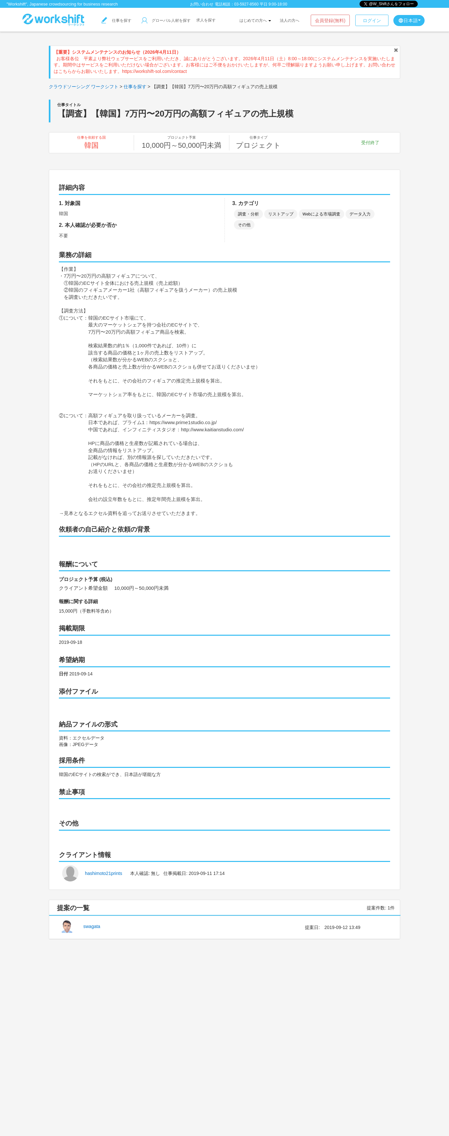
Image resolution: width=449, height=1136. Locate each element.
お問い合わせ (201, 4)
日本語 (409, 20)
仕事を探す (116, 20)
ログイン (372, 20)
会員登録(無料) (330, 20)
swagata (91, 926)
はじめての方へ (255, 20)
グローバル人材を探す (166, 20)
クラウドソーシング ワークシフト (83, 86)
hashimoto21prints (103, 873)
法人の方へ (289, 20)
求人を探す (206, 20)
